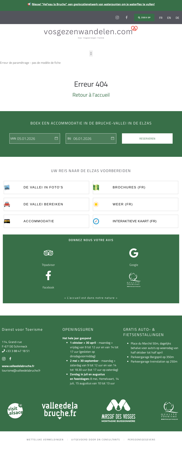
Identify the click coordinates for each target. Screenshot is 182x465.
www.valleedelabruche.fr (18, 366)
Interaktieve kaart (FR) (135, 221)
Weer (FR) (123, 204)
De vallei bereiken (43, 204)
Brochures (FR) (129, 187)
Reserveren (147, 138)
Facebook (48, 287)
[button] (91, 53)
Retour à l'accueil (91, 95)
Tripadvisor (48, 264)
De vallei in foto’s (43, 187)
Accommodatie (39, 221)
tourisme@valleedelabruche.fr (21, 370)
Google (133, 264)
